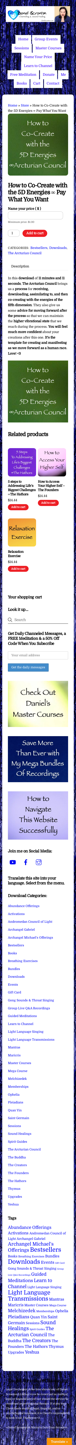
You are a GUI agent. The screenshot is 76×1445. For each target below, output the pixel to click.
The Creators (17, 1165)
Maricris (14, 1055)
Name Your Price (38, 57)
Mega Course (17, 1071)
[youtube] (13, 862)
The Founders (18, 1173)
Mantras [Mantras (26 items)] (56, 1299)
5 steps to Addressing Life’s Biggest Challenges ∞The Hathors (21, 488)
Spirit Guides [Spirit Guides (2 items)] (37, 1329)
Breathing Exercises (23, 961)
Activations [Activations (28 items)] (18, 1233)
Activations (16, 914)
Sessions (21, 48)
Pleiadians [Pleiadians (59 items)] (18, 1316)
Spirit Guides (17, 1142)
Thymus (14, 1189)
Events (13, 984)
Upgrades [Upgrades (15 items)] (16, 1352)
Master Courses (48, 48)
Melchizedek (17, 1079)
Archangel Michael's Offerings (30, 937)
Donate (49, 75)
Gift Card (14, 992)
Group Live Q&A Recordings (29, 1008)
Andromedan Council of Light (30, 922)
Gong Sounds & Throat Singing (31, 1000)
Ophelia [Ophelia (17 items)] (61, 1311)
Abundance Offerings (24, 906)
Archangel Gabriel (21, 929)
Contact (53, 83)
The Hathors (17, 1181)
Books (22, 83)
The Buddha (17, 1157)
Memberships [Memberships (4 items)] (45, 1311)
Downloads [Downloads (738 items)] (24, 1261)
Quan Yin (15, 1110)
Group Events (46, 39)
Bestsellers (38, 248)
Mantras (14, 1047)
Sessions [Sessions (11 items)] (33, 1323)
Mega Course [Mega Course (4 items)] (57, 1305)
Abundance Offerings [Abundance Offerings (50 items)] (29, 1227)
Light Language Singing (26, 1032)
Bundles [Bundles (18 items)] (52, 1256)
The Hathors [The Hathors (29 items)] (36, 1346)
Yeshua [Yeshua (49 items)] (32, 1352)
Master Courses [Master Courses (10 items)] (36, 1305)
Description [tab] (20, 266)
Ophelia (13, 1094)
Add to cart (34, 233)
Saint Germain (18, 1118)
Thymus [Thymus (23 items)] (56, 1346)
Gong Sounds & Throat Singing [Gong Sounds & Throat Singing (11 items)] (32, 1268)
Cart (36, 83)
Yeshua (13, 1204)
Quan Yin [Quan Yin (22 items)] (38, 1317)
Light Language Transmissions (31, 1039)
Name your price (24, 209)
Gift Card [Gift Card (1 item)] (60, 1263)
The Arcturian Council (25, 253)
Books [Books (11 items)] (12, 1256)
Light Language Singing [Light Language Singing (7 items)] (44, 1287)
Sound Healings (19, 1134)
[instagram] (39, 862)
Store (25, 105)
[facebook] (26, 862)
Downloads (58, 248)
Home (23, 39)
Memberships (18, 1087)
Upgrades (15, 1197)
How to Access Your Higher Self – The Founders (51, 486)
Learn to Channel (38, 66)
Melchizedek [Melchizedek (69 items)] (21, 1310)
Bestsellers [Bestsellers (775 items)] (45, 1249)
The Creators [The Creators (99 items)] (36, 1340)
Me (63, 75)
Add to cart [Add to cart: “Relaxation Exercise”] (18, 568)
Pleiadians (15, 1102)
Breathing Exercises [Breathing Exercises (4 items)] (31, 1256)
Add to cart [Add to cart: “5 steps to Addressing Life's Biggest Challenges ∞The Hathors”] (18, 507)
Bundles (14, 969)
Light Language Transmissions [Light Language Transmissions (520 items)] (29, 1295)
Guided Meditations (22, 1016)
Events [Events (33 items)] (47, 1262)
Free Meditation (23, 75)
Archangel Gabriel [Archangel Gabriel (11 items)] (31, 1239)
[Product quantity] (14, 233)
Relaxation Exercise (15, 554)
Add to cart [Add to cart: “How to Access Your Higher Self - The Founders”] (48, 502)
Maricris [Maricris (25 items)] (16, 1305)
